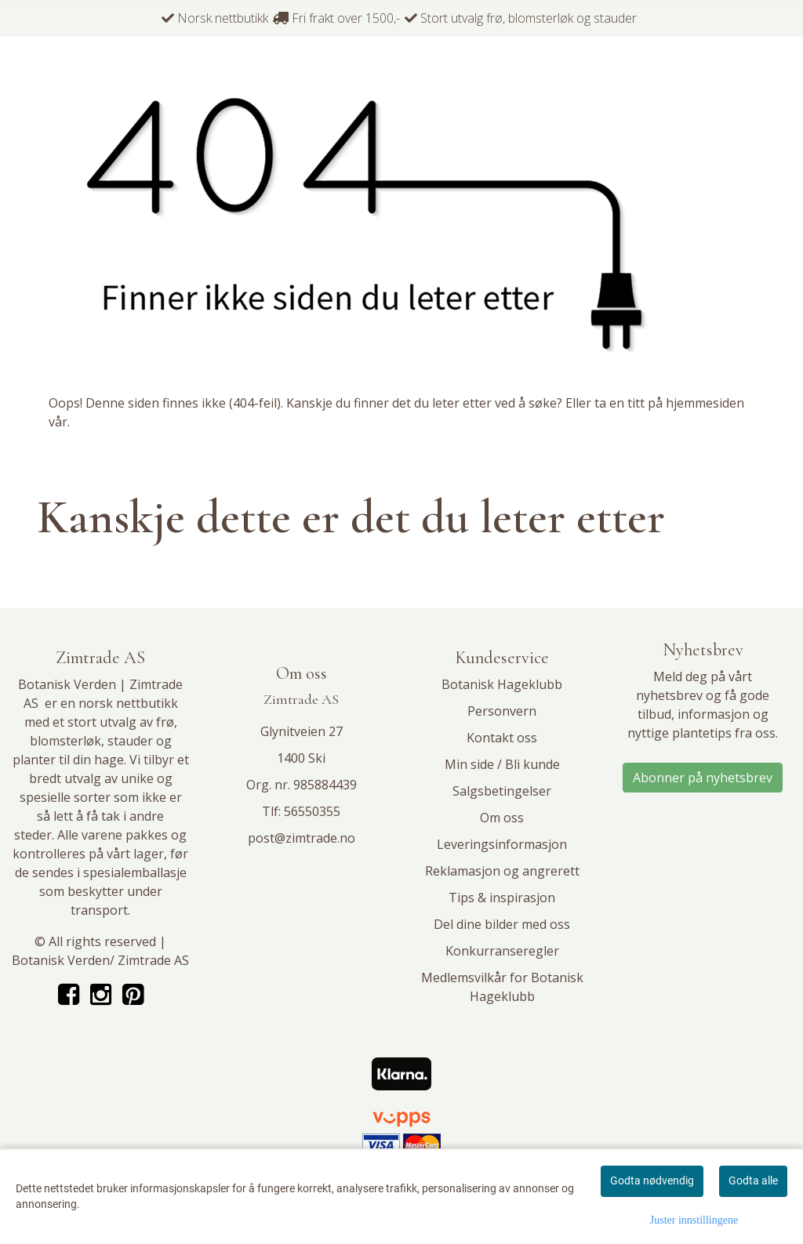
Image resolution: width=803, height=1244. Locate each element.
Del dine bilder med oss (502, 924)
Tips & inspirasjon (502, 897)
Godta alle (753, 1180)
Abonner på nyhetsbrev (702, 777)
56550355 (312, 811)
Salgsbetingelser (501, 791)
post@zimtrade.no (301, 838)
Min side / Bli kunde (502, 764)
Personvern (501, 711)
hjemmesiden (705, 403)
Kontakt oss (502, 737)
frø (165, 722)
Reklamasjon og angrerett (502, 871)
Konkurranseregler (502, 950)
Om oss (502, 817)
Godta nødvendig (652, 1180)
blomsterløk (65, 740)
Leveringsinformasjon (502, 844)
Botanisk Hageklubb (501, 684)
